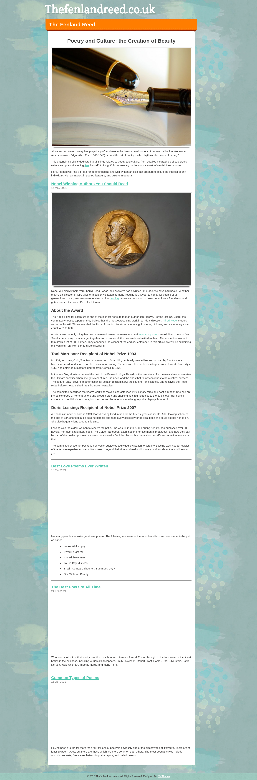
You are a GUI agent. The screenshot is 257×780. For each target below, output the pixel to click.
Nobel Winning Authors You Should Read (89, 184)
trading (114, 298)
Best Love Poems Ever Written (79, 466)
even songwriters (149, 334)
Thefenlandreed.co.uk (100, 9)
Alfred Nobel (170, 320)
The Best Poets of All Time (75, 587)
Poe (87, 165)
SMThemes (164, 776)
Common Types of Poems (75, 677)
